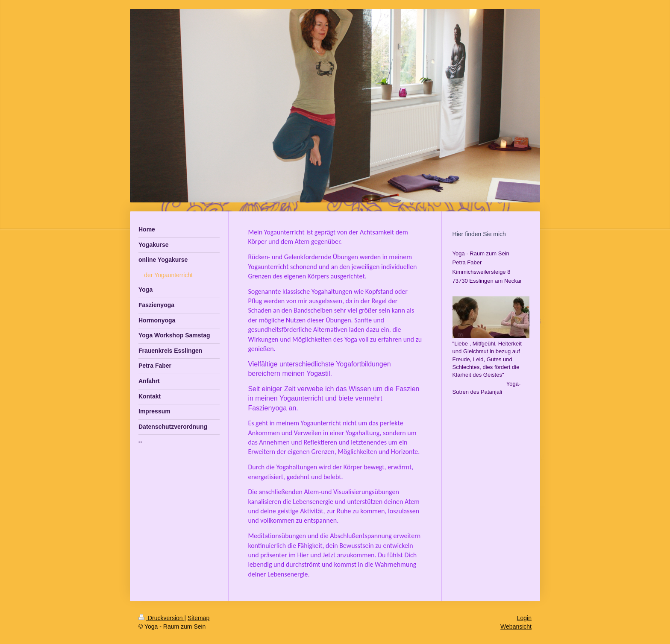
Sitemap (198, 618)
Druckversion (161, 618)
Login (524, 618)
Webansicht (516, 626)
